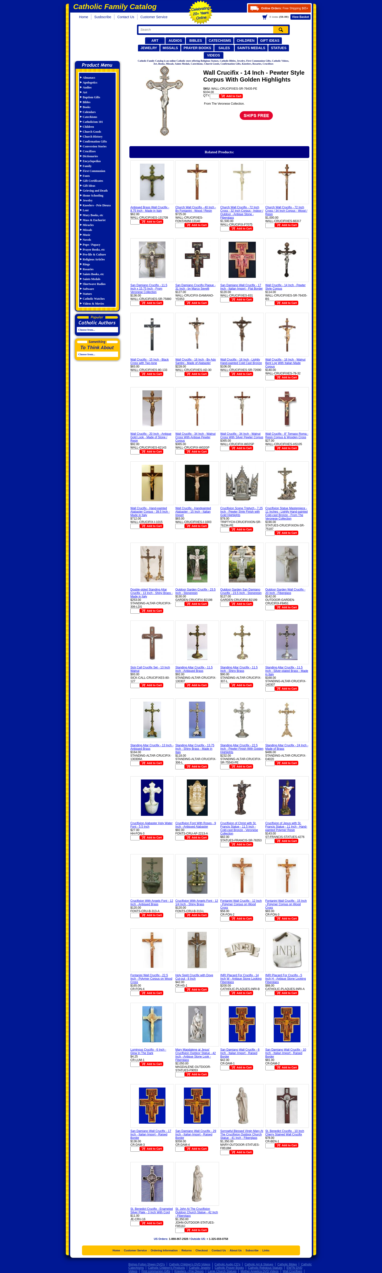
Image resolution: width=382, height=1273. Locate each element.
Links (266, 1250)
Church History (93, 136)
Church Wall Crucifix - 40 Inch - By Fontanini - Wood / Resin (195, 209)
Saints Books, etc (93, 274)
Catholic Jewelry (199, 1268)
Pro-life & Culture (94, 254)
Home (83, 17)
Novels (87, 239)
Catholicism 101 (93, 122)
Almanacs (89, 77)
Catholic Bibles (287, 1264)
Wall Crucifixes (292, 1271)
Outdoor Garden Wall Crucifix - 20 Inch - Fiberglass (285, 591)
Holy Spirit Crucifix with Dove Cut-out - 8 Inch (194, 977)
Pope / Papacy (91, 244)
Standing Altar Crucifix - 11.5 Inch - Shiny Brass (239, 669)
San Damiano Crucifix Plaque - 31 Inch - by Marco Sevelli (195, 286)
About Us (236, 1250)
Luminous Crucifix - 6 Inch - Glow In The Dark (148, 1051)
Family (87, 166)
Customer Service (154, 17)
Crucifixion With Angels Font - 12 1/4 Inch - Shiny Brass (196, 902)
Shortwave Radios (94, 284)
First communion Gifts (155, 1271)
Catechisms (220, 40)
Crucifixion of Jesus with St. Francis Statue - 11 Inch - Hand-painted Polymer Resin (286, 826)
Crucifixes (89, 151)
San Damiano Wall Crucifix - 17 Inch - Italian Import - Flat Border (241, 286)
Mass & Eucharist (94, 220)
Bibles (195, 40)
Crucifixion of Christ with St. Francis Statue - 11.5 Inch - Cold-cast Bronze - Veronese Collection (239, 828)
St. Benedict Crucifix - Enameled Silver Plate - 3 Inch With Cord (151, 1210)
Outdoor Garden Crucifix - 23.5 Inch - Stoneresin (195, 591)
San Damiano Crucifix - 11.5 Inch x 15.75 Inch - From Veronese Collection (148, 288)
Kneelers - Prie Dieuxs (97, 205)
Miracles (88, 225)
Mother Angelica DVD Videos (260, 1271)
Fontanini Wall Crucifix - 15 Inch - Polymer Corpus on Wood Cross (286, 904)
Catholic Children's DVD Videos (189, 1264)
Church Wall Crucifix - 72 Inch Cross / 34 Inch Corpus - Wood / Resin (286, 211)
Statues (278, 48)
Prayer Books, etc (94, 249)
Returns (186, 1250)
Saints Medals (251, 48)
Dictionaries (90, 156)
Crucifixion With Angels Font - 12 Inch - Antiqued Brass (151, 902)
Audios (175, 40)
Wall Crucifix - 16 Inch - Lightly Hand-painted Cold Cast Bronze (241, 361)
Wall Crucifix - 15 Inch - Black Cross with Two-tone (149, 361)
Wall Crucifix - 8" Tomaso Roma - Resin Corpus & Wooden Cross (287, 435)
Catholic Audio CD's (228, 1264)
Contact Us (125, 17)
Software (88, 289)
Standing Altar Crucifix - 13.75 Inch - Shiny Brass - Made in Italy (194, 749)
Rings (86, 264)
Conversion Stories (95, 146)
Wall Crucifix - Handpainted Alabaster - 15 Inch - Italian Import (193, 512)
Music (86, 235)
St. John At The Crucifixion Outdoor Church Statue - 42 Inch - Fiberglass (196, 1212)
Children (245, 40)
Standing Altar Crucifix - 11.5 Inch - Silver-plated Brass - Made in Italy (286, 671)
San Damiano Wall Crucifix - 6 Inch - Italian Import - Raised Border (239, 1053)
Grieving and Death (95, 190)
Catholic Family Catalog (99, 41)
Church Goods (92, 131)
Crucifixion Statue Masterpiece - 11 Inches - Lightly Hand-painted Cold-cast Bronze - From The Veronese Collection (286, 513)
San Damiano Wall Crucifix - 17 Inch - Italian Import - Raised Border (150, 1134)
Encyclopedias (92, 161)
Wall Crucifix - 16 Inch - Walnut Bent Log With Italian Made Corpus (285, 363)
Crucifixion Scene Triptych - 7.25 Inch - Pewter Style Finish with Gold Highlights (241, 512)
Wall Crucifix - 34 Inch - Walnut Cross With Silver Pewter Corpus (241, 435)
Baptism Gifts (91, 97)
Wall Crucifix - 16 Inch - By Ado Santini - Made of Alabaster (195, 361)
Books (86, 107)
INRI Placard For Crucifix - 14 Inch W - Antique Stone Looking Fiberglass (240, 979)
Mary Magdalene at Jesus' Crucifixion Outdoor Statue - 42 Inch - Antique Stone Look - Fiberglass (195, 1055)
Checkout (201, 1250)
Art (154, 40)
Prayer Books (197, 48)
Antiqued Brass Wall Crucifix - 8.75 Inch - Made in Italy (149, 209)
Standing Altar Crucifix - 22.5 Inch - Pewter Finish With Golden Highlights (241, 749)
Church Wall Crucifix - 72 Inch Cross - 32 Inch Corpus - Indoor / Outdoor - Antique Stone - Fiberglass (241, 212)
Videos (213, 55)
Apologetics (90, 82)
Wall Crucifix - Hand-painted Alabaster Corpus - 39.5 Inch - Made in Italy (150, 512)
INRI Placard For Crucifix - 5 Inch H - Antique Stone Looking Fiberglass (285, 979)
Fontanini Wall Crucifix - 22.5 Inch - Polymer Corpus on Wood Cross (151, 979)
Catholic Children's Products (166, 1268)
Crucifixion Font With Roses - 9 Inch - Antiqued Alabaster (195, 824)
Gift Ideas (270, 40)
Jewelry (148, 48)
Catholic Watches (94, 298)
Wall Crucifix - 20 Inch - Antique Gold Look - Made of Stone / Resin (150, 437)
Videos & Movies (93, 303)
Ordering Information (164, 1250)
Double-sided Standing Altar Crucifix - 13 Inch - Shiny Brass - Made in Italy (151, 593)
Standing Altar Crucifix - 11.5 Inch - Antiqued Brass (194, 669)
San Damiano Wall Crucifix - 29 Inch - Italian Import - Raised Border (195, 1134)
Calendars (89, 112)
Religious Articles (94, 259)
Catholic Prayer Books (229, 1268)
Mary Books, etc (93, 215)
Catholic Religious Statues (265, 1268)
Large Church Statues (222, 1271)
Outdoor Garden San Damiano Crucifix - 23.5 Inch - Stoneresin (240, 591)
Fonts (86, 176)
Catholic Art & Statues (259, 1264)
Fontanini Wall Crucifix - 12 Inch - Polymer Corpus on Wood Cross (241, 904)
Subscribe (252, 1250)
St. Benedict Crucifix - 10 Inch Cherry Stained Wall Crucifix (284, 1132)
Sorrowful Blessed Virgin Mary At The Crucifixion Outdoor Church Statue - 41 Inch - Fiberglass (241, 1134)
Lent (86, 210)
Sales (224, 48)
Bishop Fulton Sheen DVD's (146, 1264)
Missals (170, 48)
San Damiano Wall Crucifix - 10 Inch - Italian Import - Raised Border (285, 1053)
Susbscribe (102, 17)
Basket (300, 17)
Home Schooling (93, 195)
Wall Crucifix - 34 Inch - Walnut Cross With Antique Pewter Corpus (195, 437)
